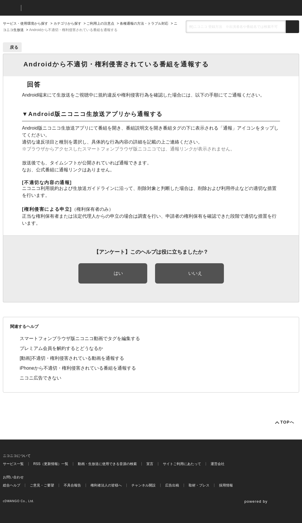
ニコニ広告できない (40, 377)
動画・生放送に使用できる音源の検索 (107, 464)
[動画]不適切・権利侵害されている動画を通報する (72, 358)
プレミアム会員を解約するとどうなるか (61, 348)
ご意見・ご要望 (42, 485)
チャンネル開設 (143, 485)
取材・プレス (199, 485)
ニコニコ (10, 8)
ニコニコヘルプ (56, 8)
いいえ (195, 273)
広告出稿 (172, 485)
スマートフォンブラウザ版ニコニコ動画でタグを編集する (80, 338)
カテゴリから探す (67, 23)
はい (118, 273)
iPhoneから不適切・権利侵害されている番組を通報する (78, 368)
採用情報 (226, 485)
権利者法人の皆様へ (106, 485)
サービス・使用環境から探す (25, 23)
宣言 (149, 464)
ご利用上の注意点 (100, 23)
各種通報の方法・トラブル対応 (144, 23)
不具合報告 (72, 485)
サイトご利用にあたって (182, 464)
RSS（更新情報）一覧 (50, 464)
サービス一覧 (13, 464)
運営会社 (217, 464)
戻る (14, 47)
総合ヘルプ (11, 485)
